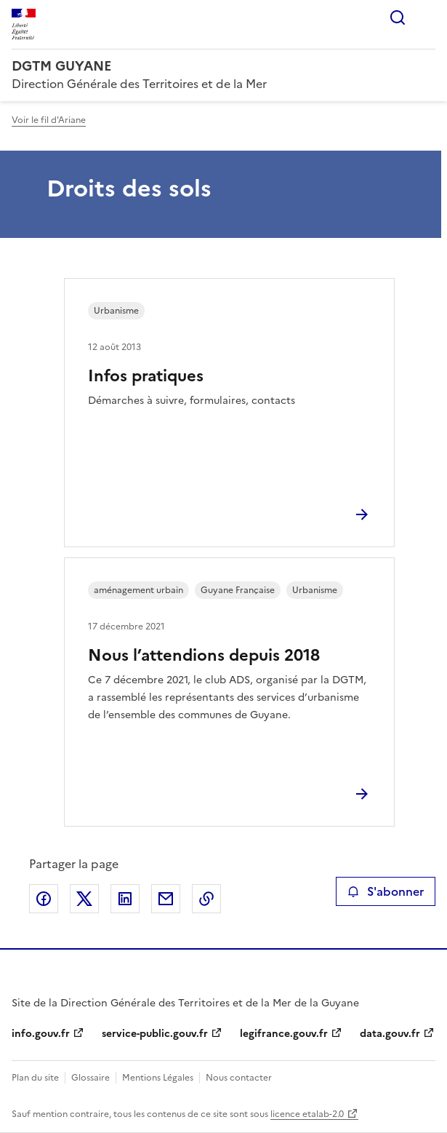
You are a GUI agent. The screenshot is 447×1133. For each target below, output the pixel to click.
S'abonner (385, 891)
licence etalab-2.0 (307, 1114)
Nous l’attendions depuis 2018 (204, 655)
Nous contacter (239, 1077)
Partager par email (165, 898)
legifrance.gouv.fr (284, 1033)
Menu (426, 17)
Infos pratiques (146, 376)
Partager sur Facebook (43, 898)
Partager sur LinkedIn (125, 898)
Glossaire (90, 1077)
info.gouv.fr (41, 1033)
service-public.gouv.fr (155, 1033)
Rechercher (397, 17)
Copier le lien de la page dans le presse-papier (206, 898)
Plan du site (35, 1077)
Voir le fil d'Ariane (49, 120)
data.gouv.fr (390, 1033)
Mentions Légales (157, 1077)
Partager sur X (84, 898)
